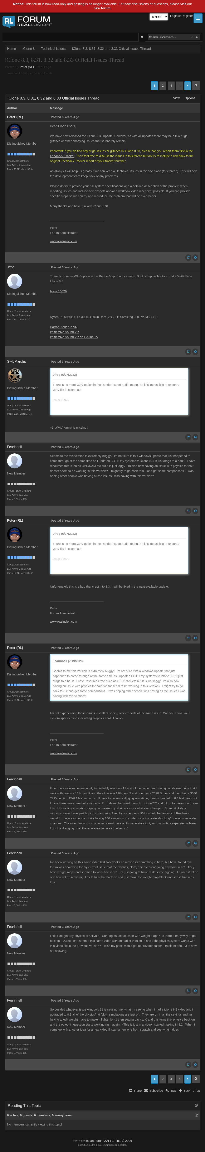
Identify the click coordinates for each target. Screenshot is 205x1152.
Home (11, 48)
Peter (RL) (27, 67)
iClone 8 (29, 48)
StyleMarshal (16, 361)
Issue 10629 (58, 291)
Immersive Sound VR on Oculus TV (74, 337)
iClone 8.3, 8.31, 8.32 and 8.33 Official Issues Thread (111, 48)
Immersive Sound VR (64, 332)
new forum (102, 8)
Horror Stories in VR (63, 327)
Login (174, 16)
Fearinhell (14, 447)
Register (187, 16)
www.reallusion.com (63, 241)
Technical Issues (53, 48)
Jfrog (11, 267)
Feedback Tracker (62, 156)
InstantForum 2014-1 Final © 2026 (108, 1140)
